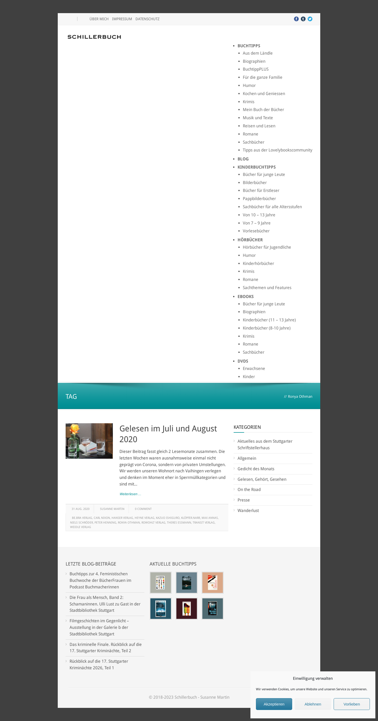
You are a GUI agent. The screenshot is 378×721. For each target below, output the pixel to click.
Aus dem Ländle (258, 53)
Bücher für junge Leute (264, 174)
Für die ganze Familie (262, 77)
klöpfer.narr (190, 518)
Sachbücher (253, 142)
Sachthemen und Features (267, 287)
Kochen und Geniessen (264, 93)
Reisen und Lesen (259, 125)
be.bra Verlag (82, 518)
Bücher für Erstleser (261, 190)
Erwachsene (254, 368)
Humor (249, 85)
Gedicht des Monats (256, 468)
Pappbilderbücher (259, 198)
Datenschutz (147, 19)
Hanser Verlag (122, 518)
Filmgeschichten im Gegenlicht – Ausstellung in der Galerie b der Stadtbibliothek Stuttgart (99, 627)
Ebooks (246, 296)
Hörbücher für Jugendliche (267, 247)
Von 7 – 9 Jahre (257, 223)
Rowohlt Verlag (153, 522)
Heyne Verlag (144, 518)
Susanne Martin (112, 509)
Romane (250, 134)
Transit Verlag (204, 522)
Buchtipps (249, 45)
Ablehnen (312, 704)
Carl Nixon (102, 518)
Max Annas (210, 518)
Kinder (249, 376)
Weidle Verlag (80, 527)
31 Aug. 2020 (81, 509)
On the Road (249, 489)
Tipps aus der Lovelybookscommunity (277, 150)
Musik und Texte (258, 117)
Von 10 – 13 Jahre (259, 214)
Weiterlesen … (130, 494)
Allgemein (247, 458)
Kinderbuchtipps (257, 167)
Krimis (248, 101)
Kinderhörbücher (258, 263)
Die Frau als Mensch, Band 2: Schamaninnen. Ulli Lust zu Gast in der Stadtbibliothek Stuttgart (105, 604)
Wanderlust (248, 510)
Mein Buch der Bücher (263, 109)
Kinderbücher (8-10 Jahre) (267, 328)
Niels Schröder (81, 522)
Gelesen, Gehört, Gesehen (262, 479)
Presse (244, 500)
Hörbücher (250, 239)
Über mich (99, 19)
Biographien (254, 61)
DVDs (243, 361)
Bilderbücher (255, 182)
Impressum (122, 19)
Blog (243, 158)
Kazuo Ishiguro (168, 518)
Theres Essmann (179, 522)
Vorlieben (352, 704)
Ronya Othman (129, 522)
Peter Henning (105, 522)
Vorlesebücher (256, 230)
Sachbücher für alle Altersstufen (272, 206)
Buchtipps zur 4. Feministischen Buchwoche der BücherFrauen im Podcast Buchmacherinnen (100, 580)
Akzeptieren (274, 704)
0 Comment (143, 509)
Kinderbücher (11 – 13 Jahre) (269, 319)
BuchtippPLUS (256, 69)
